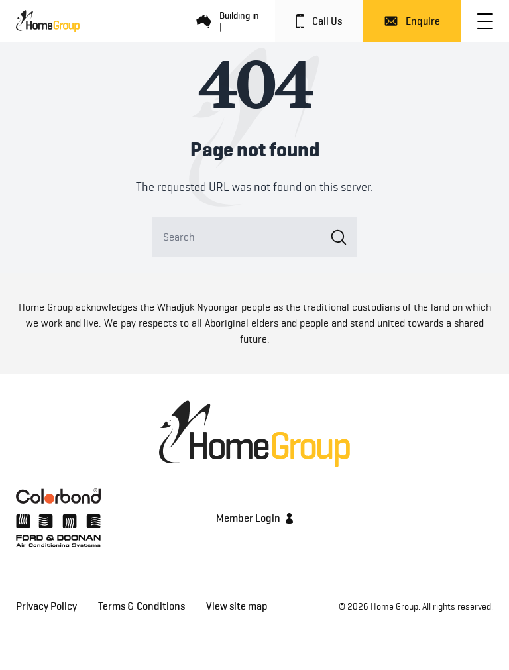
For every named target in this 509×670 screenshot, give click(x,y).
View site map (237, 606)
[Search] (254, 237)
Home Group (394, 606)
